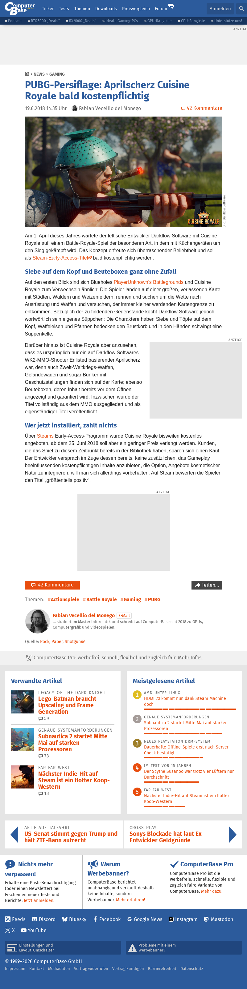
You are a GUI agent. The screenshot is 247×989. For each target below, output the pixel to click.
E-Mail (124, 615)
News (39, 74)
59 (44, 718)
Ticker (48, 9)
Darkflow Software (224, 207)
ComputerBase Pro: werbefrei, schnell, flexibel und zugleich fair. (114, 657)
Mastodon (222, 919)
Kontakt (36, 968)
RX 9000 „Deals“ (82, 20)
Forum (161, 9)
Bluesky (77, 919)
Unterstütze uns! (228, 20)
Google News (148, 919)
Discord (47, 919)
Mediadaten (59, 968)
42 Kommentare (52, 584)
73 (44, 756)
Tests (64, 9)
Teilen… (209, 585)
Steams (45, 436)
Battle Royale (101, 599)
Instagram (186, 919)
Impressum (15, 968)
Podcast (15, 20)
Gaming (57, 74)
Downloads (106, 9)
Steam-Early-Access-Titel (60, 257)
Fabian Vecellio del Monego (84, 615)
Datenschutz (191, 968)
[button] (241, 8)
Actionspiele (65, 599)
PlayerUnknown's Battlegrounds (148, 282)
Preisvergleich (136, 9)
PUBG (154, 599)
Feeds (18, 919)
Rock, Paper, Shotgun (60, 641)
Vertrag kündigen (128, 968)
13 (44, 793)
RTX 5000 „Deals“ (45, 20)
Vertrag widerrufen (91, 968)
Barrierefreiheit (162, 968)
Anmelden (220, 8)
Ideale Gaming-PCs (121, 20)
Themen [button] (82, 9)
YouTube (37, 930)
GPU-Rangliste (159, 20)
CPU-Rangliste (193, 20)
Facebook (110, 919)
